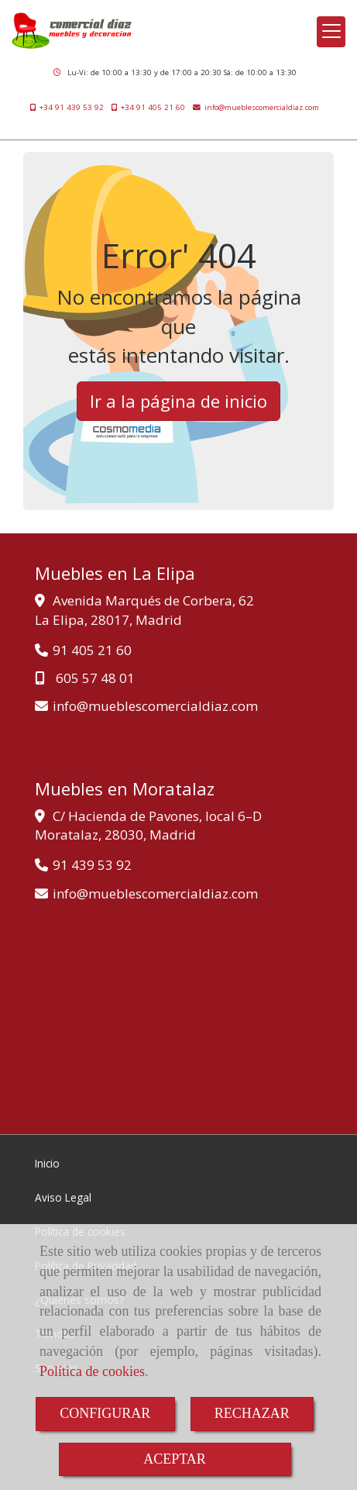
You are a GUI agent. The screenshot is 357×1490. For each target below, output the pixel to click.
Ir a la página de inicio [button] (178, 400)
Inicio (47, 1163)
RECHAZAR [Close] (252, 1413)
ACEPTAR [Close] (174, 1459)
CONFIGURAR (105, 1413)
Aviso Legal (63, 1197)
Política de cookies (92, 1371)
